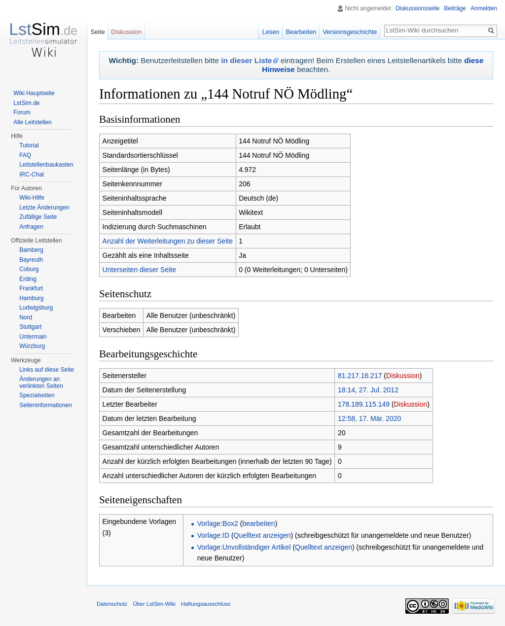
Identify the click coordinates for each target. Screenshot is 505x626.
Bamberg (31, 249)
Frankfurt (31, 288)
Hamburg (31, 298)
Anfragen (31, 226)
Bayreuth (31, 259)
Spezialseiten (36, 395)
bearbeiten (258, 523)
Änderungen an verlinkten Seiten (41, 382)
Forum (22, 112)
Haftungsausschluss (205, 604)
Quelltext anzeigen (262, 535)
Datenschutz (112, 604)
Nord (25, 317)
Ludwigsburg (36, 307)
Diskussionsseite (417, 8)
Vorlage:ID (213, 535)
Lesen (271, 31)
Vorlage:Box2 (217, 523)
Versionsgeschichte (350, 31)
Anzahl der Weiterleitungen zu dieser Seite (168, 241)
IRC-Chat (31, 174)
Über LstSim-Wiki (154, 604)
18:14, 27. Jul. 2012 (368, 390)
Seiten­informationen (45, 405)
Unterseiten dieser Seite (139, 270)
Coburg (28, 269)
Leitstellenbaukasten (46, 164)
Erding (27, 279)
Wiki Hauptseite (33, 93)
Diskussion (403, 376)
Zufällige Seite (38, 216)
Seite (97, 31)
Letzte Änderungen (44, 207)
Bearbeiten (301, 31)
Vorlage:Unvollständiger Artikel (244, 547)
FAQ (25, 155)
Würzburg (32, 346)
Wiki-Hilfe (31, 197)
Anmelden (483, 8)
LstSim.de (26, 103)
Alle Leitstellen (32, 122)
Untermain (32, 336)
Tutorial (29, 145)
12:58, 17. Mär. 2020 (369, 418)
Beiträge (455, 8)
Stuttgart (30, 326)
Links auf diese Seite (46, 369)
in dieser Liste (246, 60)
